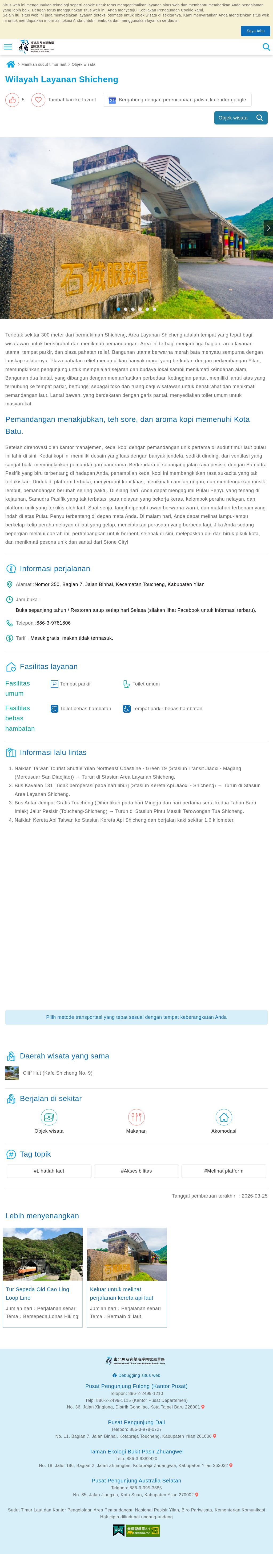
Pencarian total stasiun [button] (266, 47)
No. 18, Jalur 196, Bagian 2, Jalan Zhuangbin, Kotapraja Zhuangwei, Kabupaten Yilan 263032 (133, 1465)
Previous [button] (4, 228)
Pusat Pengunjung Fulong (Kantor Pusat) (136, 1386)
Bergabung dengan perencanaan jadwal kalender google (182, 99)
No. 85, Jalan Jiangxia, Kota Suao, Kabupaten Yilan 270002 (133, 1495)
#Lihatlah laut (49, 1171)
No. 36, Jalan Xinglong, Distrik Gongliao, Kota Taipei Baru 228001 (133, 1407)
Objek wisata (83, 64)
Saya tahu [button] (256, 31)
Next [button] (268, 228)
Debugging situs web (139, 1375)
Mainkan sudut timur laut (44, 64)
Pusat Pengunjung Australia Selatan (136, 1481)
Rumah (10, 64)
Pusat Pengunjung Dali (136, 1422)
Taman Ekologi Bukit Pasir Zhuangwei (136, 1452)
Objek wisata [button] (233, 118)
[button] (15, 100)
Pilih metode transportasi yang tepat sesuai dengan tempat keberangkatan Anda (136, 1017)
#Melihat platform (224, 1171)
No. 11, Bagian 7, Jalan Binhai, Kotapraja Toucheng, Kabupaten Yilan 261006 (133, 1436)
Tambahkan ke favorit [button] (72, 99)
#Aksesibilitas (136, 1171)
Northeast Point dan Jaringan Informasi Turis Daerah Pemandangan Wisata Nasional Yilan (36, 47)
